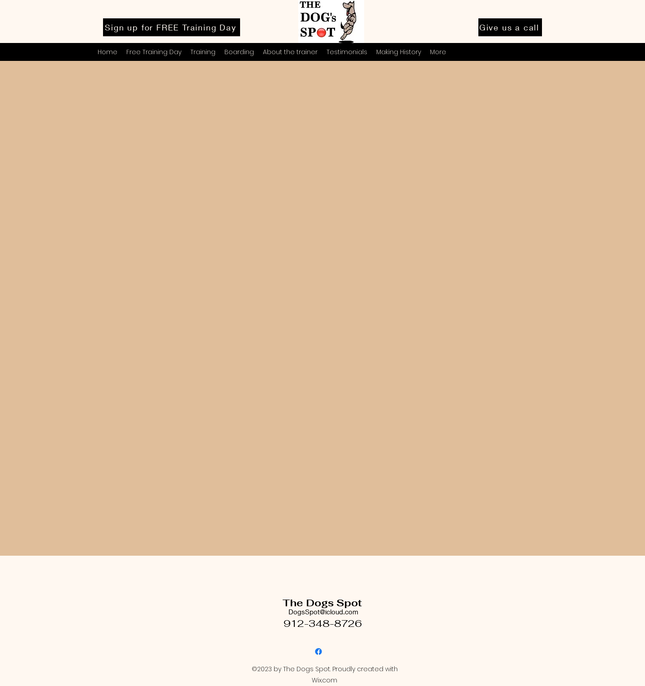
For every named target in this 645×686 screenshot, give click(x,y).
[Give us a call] (510, 27)
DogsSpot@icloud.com (323, 612)
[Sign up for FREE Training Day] (171, 27)
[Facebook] (318, 651)
